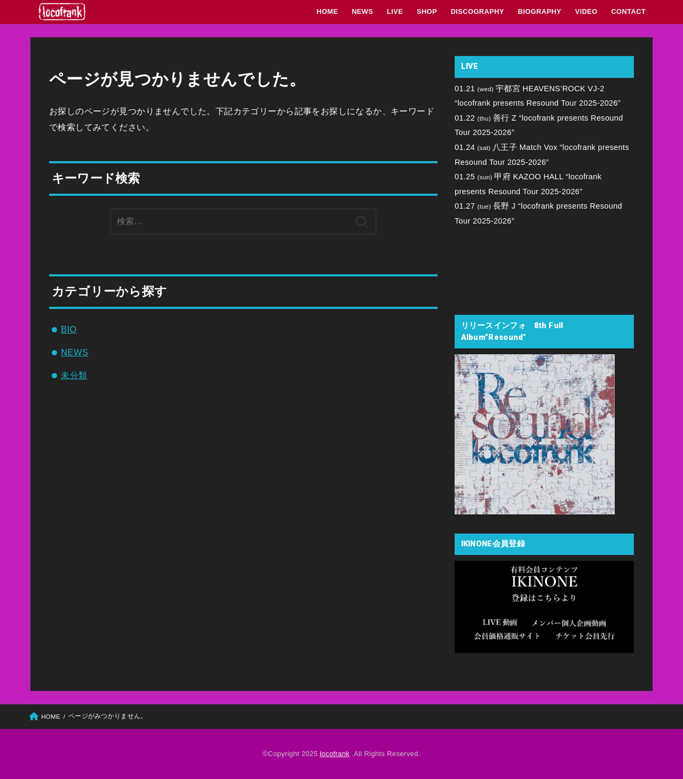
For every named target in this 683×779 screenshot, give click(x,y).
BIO (69, 329)
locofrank (335, 754)
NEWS (362, 11)
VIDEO (586, 11)
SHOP (427, 11)
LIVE (395, 11)
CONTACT (628, 11)
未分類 (74, 375)
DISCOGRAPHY (477, 11)
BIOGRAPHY (540, 11)
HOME (327, 11)
